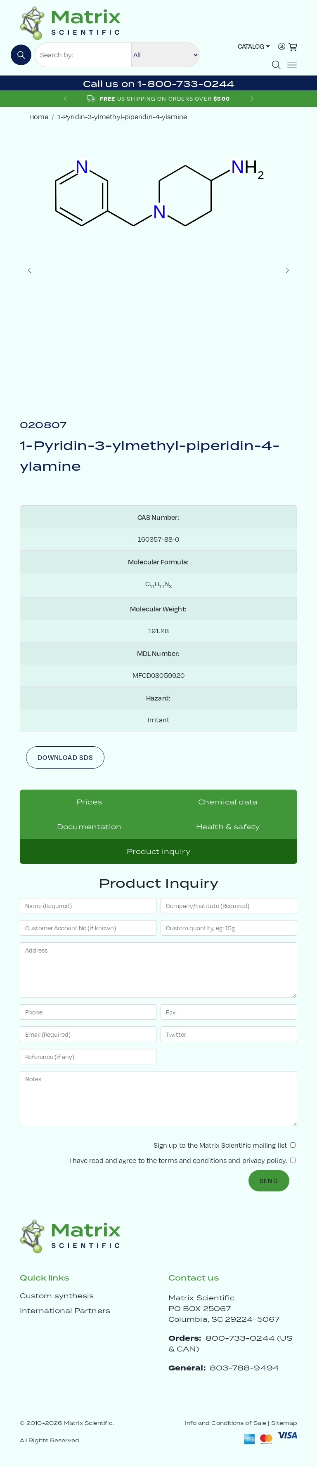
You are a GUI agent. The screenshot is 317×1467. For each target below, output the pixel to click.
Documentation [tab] (89, 826)
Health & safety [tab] (228, 826)
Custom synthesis (57, 1295)
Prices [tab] (89, 802)
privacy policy (264, 1160)
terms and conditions (192, 1160)
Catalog (251, 46)
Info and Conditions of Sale (225, 1423)
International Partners (65, 1310)
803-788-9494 (244, 1368)
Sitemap (284, 1423)
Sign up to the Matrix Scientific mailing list (225, 1145)
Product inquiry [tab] (158, 851)
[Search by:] (83, 54)
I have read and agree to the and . (182, 1160)
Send (269, 1181)
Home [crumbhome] (38, 117)
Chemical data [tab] (228, 802)
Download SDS (65, 757)
